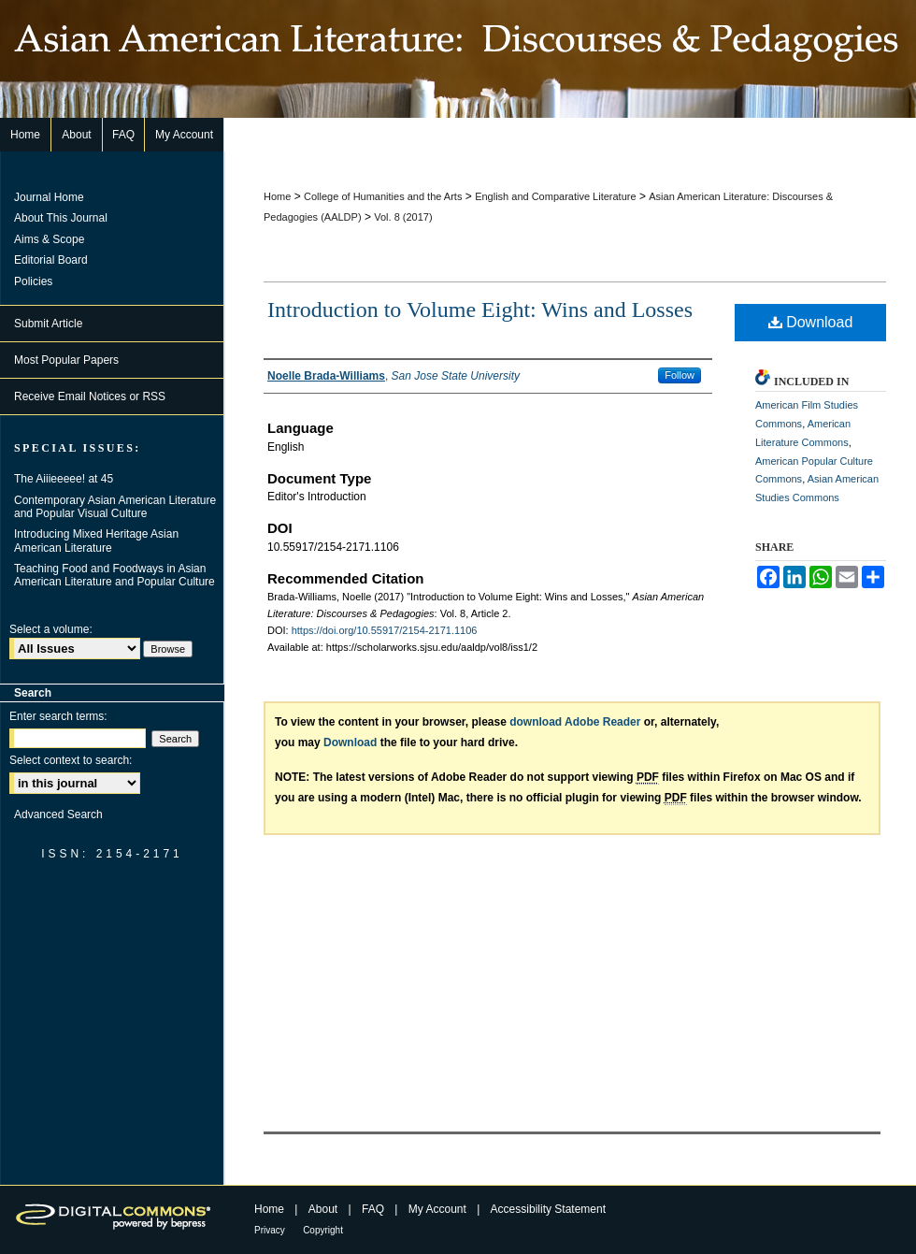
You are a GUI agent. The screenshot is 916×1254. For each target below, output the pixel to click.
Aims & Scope (49, 239)
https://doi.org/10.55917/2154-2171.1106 (385, 630)
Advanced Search (58, 814)
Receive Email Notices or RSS (89, 396)
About (322, 1209)
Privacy (269, 1230)
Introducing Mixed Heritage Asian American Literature (96, 540)
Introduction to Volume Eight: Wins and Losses (480, 309)
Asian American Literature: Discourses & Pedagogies (458, 59)
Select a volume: (51, 629)
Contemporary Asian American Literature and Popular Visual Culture (115, 507)
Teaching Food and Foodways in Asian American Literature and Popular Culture (114, 575)
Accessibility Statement (548, 1209)
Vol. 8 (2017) (403, 217)
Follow (679, 375)
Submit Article (48, 323)
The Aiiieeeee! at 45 (63, 478)
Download (810, 322)
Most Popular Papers (66, 360)
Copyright (323, 1230)
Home (277, 196)
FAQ (373, 1209)
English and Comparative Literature (555, 196)
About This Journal (60, 217)
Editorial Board (51, 260)
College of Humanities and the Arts (383, 196)
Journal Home (49, 197)
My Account (437, 1209)
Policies (33, 281)
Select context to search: (70, 760)
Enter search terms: (58, 716)
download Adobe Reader (574, 721)
